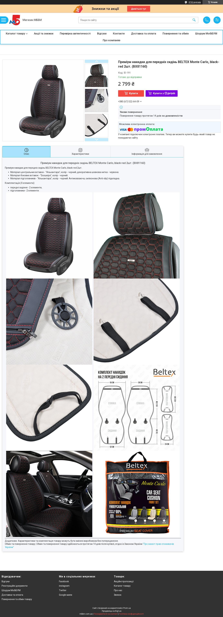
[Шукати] (194, 20)
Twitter (62, 590)
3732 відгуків (195, 2)
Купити (133, 93)
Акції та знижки (43, 33)
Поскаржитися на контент (105, 614)
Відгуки (101, 33)
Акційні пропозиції (124, 581)
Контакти (119, 33)
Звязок (117, 595)
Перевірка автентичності (75, 33)
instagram (64, 586)
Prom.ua (127, 608)
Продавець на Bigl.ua (111, 611)
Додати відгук (217, 20)
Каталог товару (15, 33)
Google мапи (65, 595)
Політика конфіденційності (131, 614)
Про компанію (111, 40)
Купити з (164, 93)
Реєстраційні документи (14, 586)
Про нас (118, 590)
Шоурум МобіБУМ (206, 33)
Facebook (64, 581)
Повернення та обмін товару (17, 599)
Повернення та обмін (176, 33)
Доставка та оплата (143, 33)
